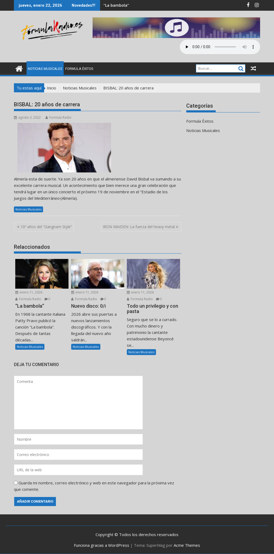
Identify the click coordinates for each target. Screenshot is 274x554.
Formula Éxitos (79, 69)
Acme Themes (187, 545)
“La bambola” (116, 5)
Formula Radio (58, 117)
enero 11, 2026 (28, 292)
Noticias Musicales (45, 69)
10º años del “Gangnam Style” (46, 226)
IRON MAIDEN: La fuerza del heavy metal (139, 226)
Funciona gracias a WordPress (101, 545)
